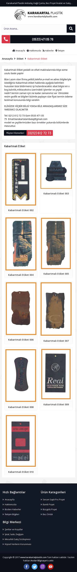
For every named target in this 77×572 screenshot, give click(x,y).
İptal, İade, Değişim (13, 534)
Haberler (48, 50)
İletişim (60, 50)
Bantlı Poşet (48, 504)
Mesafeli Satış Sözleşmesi (17, 539)
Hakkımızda (34, 50)
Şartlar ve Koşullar (13, 529)
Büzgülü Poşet (49, 509)
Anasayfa (18, 50)
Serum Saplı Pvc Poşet (53, 499)
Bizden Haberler (12, 509)
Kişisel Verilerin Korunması (17, 544)
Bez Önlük (47, 514)
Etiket (20, 58)
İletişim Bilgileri (11, 514)
